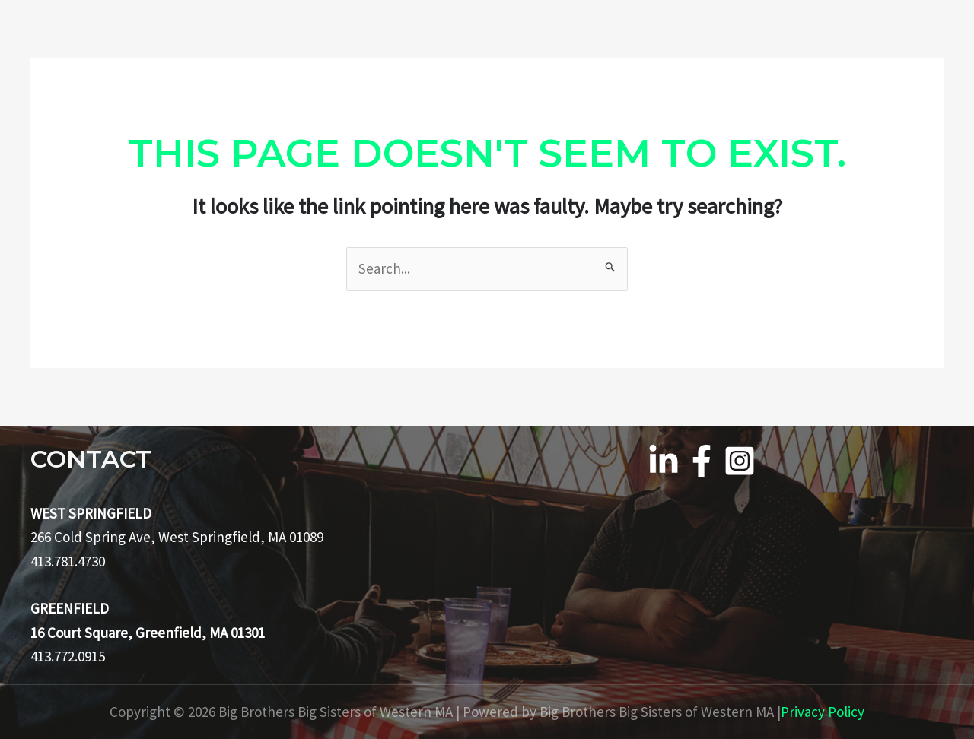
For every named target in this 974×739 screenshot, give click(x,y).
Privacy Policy (822, 712)
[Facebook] (702, 461)
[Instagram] (740, 461)
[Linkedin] (664, 461)
